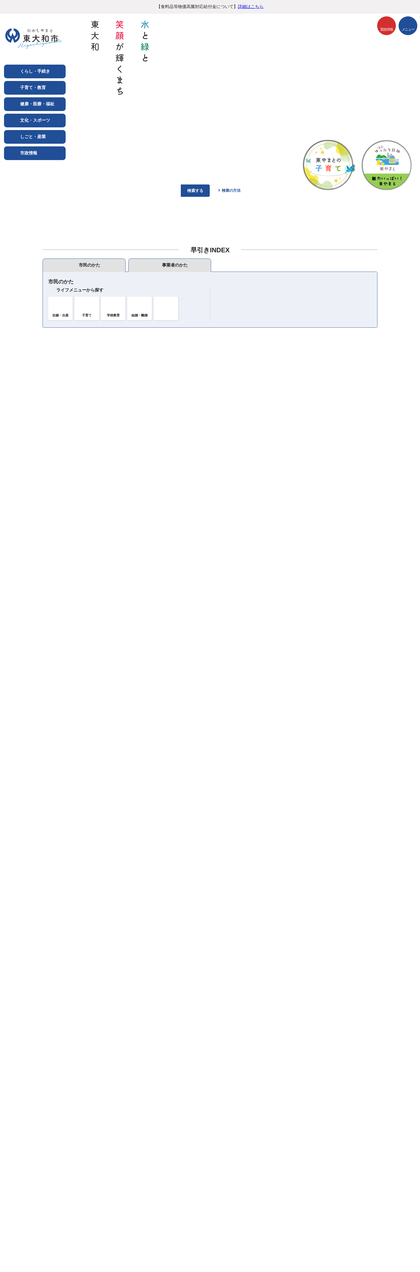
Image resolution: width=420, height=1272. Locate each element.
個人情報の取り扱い (116, 1179)
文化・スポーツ (35, 120)
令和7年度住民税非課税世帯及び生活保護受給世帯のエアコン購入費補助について (176, 613)
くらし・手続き (35, 71)
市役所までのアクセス (111, 1250)
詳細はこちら (251, 6)
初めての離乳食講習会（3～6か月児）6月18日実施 (146, 650)
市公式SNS (235, 497)
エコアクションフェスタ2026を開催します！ (141, 668)
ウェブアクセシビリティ (169, 1179)
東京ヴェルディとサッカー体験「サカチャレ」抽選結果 (151, 595)
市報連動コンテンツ (244, 504)
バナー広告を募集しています (210, 1124)
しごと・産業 (33, 136)
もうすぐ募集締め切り (322, 519)
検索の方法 (231, 190)
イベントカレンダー (331, 483)
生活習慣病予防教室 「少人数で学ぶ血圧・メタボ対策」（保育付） (164, 723)
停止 (410, 200)
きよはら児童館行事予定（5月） (129, 741)
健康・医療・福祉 (37, 103)
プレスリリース (240, 512)
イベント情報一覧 (318, 504)
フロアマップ (63, 1250)
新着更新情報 (210, 785)
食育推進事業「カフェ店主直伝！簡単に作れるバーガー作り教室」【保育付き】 (175, 705)
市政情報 (28, 152)
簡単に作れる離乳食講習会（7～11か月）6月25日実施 (150, 686)
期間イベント (313, 511)
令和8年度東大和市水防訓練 (124, 760)
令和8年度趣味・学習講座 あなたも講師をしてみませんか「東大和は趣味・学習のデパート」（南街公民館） (204, 631)
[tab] (84, 265)
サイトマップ (216, 1179)
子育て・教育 (33, 87)
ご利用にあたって (69, 1179)
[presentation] (84, 265)
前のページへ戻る (364, 1165)
